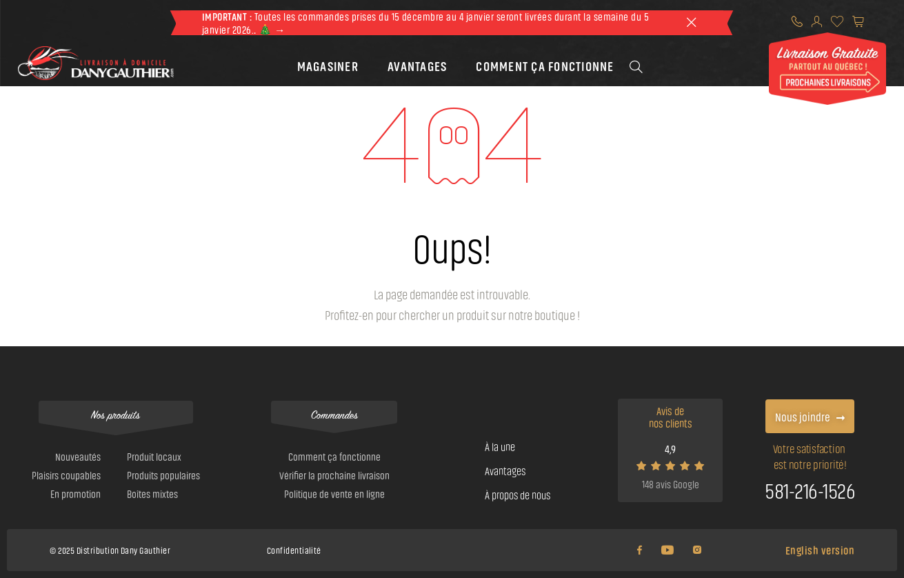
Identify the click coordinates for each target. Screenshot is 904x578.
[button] (328, 65)
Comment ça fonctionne (545, 65)
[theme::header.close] (691, 22)
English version (819, 550)
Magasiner (328, 65)
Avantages (417, 65)
